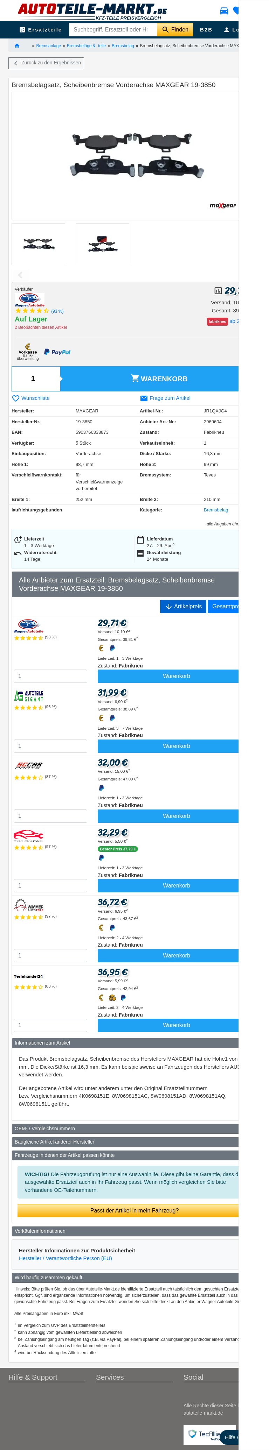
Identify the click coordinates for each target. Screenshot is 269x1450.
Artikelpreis (183, 606)
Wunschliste (31, 398)
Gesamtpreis (228, 606)
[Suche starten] (175, 29)
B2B (206, 30)
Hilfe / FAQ (237, 1437)
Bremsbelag (123, 45)
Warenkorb (159, 378)
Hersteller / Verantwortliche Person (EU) (65, 1258)
